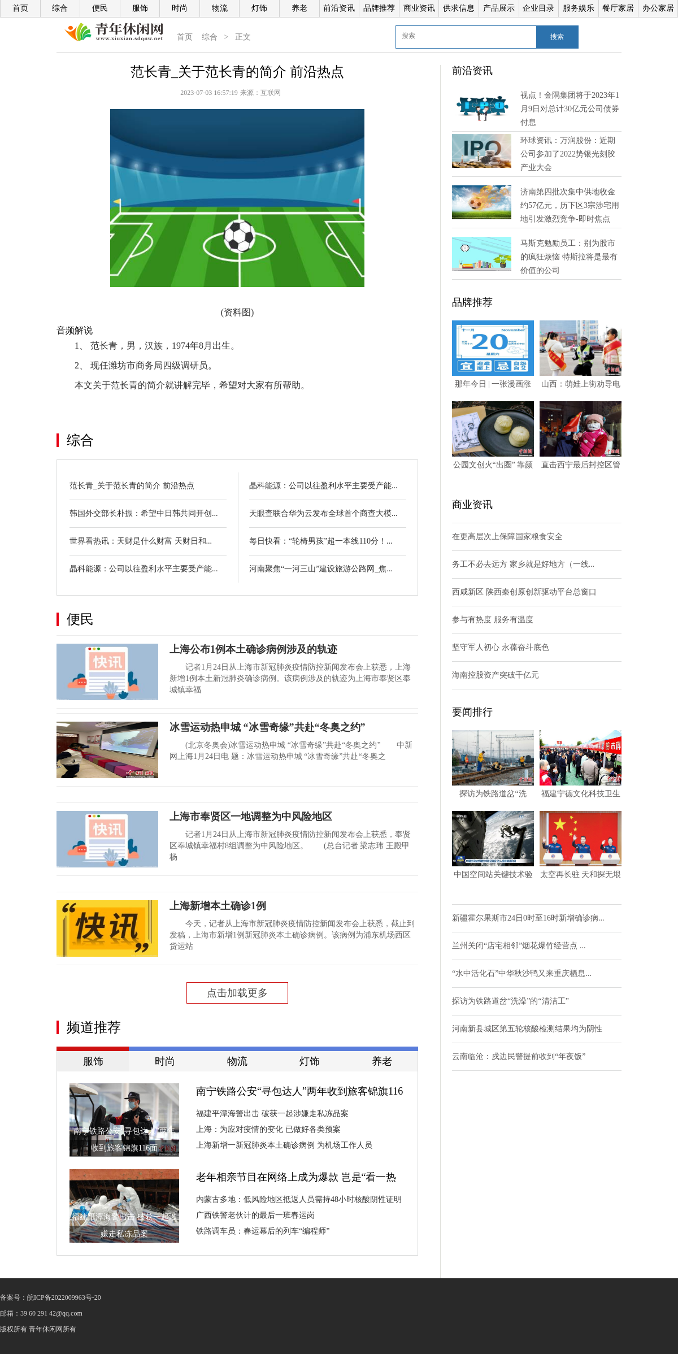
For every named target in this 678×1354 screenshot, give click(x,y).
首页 (20, 8)
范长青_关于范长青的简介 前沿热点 (131, 485)
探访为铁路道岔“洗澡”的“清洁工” (510, 1001)
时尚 (180, 8)
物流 (220, 8)
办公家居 (658, 8)
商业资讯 (419, 8)
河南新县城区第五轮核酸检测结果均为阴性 (527, 1029)
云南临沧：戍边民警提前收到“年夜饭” (518, 1056)
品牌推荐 (379, 8)
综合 (60, 8)
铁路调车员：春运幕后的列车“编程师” (262, 1231)
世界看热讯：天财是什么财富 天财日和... (140, 541)
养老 (299, 8)
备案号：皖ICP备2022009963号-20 (50, 1297)
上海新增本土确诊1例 (217, 906)
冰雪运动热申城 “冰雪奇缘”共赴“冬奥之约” (267, 727)
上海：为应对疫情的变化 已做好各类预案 (268, 1129)
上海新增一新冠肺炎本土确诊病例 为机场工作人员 (284, 1145)
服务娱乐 (578, 8)
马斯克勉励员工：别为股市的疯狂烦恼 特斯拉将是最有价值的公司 (569, 257)
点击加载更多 (237, 993)
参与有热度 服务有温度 (492, 619)
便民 (100, 8)
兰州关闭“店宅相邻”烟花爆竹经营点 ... (518, 945)
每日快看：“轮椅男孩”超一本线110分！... (320, 541)
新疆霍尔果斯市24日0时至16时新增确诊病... (528, 918)
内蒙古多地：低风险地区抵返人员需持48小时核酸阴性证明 (299, 1199)
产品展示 (499, 8)
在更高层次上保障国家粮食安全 (507, 536)
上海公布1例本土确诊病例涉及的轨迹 (253, 649)
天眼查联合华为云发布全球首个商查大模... (323, 513)
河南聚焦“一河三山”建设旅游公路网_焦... (321, 569)
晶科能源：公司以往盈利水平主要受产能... (143, 569)
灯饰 (259, 8)
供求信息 (459, 8)
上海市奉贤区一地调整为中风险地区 (250, 816)
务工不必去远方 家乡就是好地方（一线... (523, 564)
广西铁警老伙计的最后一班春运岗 (255, 1215)
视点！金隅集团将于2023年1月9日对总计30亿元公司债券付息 (569, 109)
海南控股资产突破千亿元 (495, 675)
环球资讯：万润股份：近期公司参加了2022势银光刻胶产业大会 (567, 154)
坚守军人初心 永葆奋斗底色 (500, 647)
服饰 (140, 8)
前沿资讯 (339, 8)
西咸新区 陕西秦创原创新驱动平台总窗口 (524, 592)
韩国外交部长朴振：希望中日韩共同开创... (143, 513)
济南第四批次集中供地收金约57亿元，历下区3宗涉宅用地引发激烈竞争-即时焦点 (569, 205)
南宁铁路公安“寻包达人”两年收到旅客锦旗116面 (299, 1092)
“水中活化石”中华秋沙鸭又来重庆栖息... (522, 973)
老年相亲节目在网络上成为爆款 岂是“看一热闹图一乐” (296, 1178)
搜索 (557, 37)
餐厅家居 (618, 8)
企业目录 (538, 8)
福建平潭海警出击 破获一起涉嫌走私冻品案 (272, 1113)
